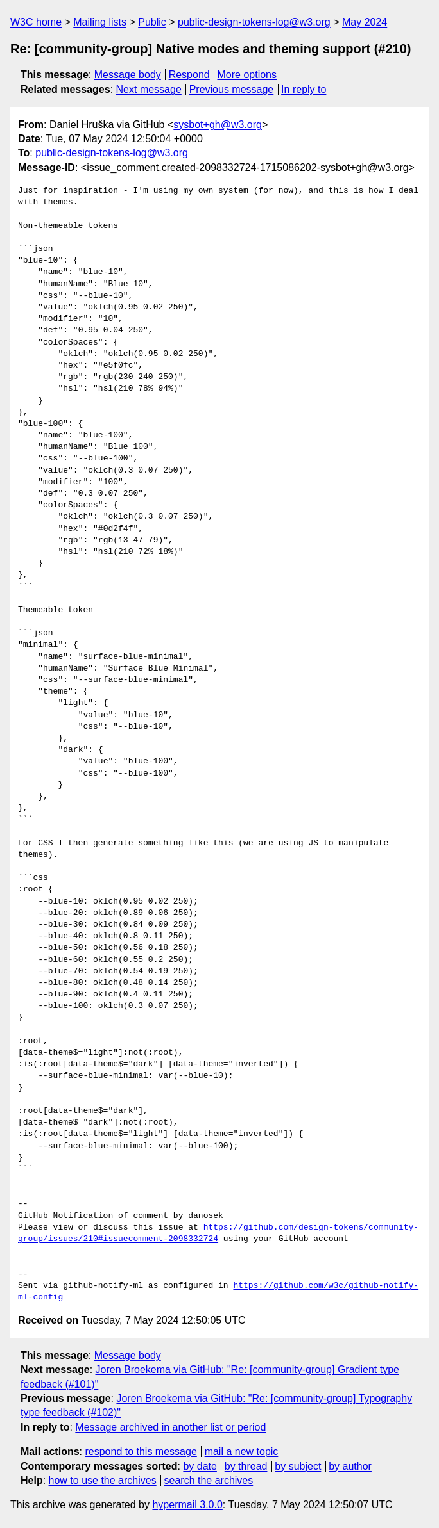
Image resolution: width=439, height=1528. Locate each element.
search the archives (209, 1480)
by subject (298, 1466)
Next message (149, 89)
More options (247, 74)
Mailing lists (99, 22)
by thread (246, 1466)
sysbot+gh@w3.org (217, 124)
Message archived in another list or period (170, 1427)
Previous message (231, 89)
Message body (127, 74)
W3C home (36, 22)
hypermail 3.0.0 (187, 1504)
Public (152, 22)
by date (199, 1466)
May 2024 (364, 22)
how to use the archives (103, 1480)
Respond (189, 74)
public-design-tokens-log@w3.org (254, 22)
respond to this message (140, 1451)
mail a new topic (242, 1451)
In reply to (303, 89)
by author (350, 1466)
